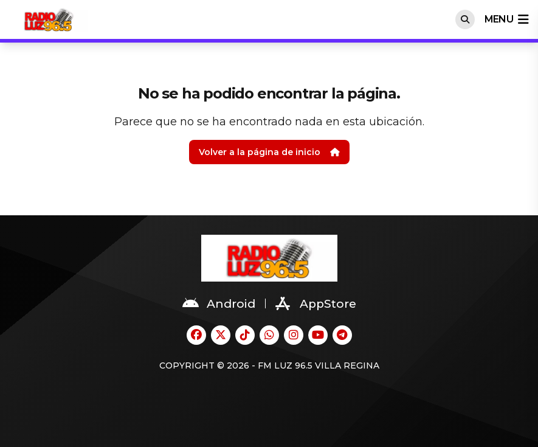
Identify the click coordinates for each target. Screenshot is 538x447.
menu (506, 19)
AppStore (315, 303)
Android (218, 303)
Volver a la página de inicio (269, 152)
